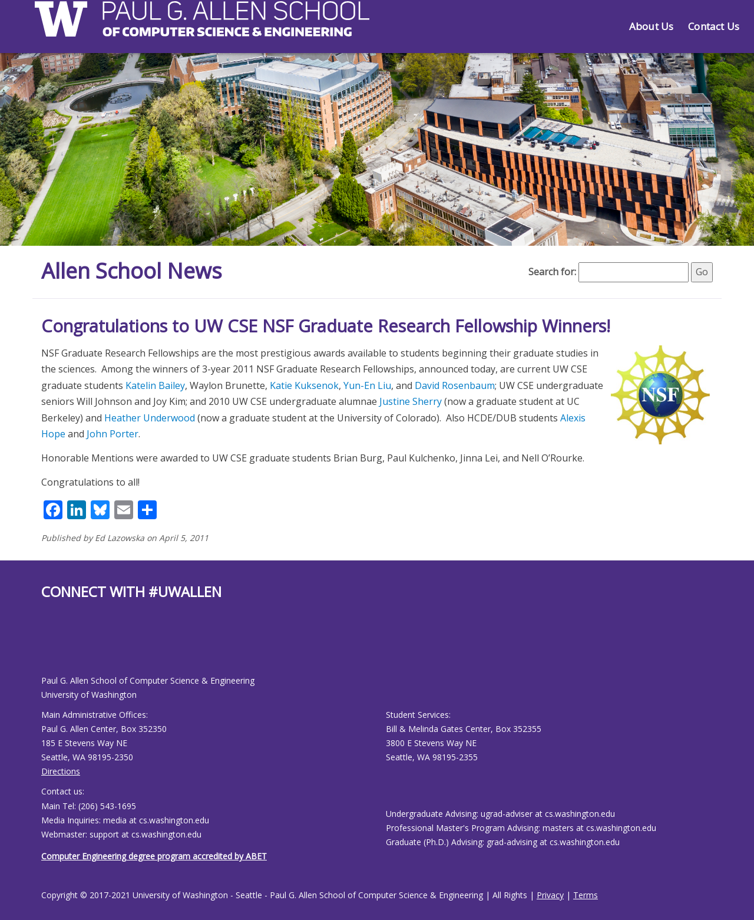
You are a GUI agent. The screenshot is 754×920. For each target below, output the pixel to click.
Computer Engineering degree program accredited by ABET (154, 856)
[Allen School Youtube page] (50, 646)
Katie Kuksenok (304, 385)
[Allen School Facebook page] (44, 646)
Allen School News (131, 270)
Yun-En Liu (367, 385)
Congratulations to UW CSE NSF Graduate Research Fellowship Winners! (325, 325)
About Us (651, 26)
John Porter (112, 433)
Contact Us (713, 26)
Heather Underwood (149, 417)
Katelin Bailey (155, 385)
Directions (60, 771)
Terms (585, 895)
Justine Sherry (410, 401)
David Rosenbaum (455, 385)
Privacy (550, 895)
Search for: (552, 271)
